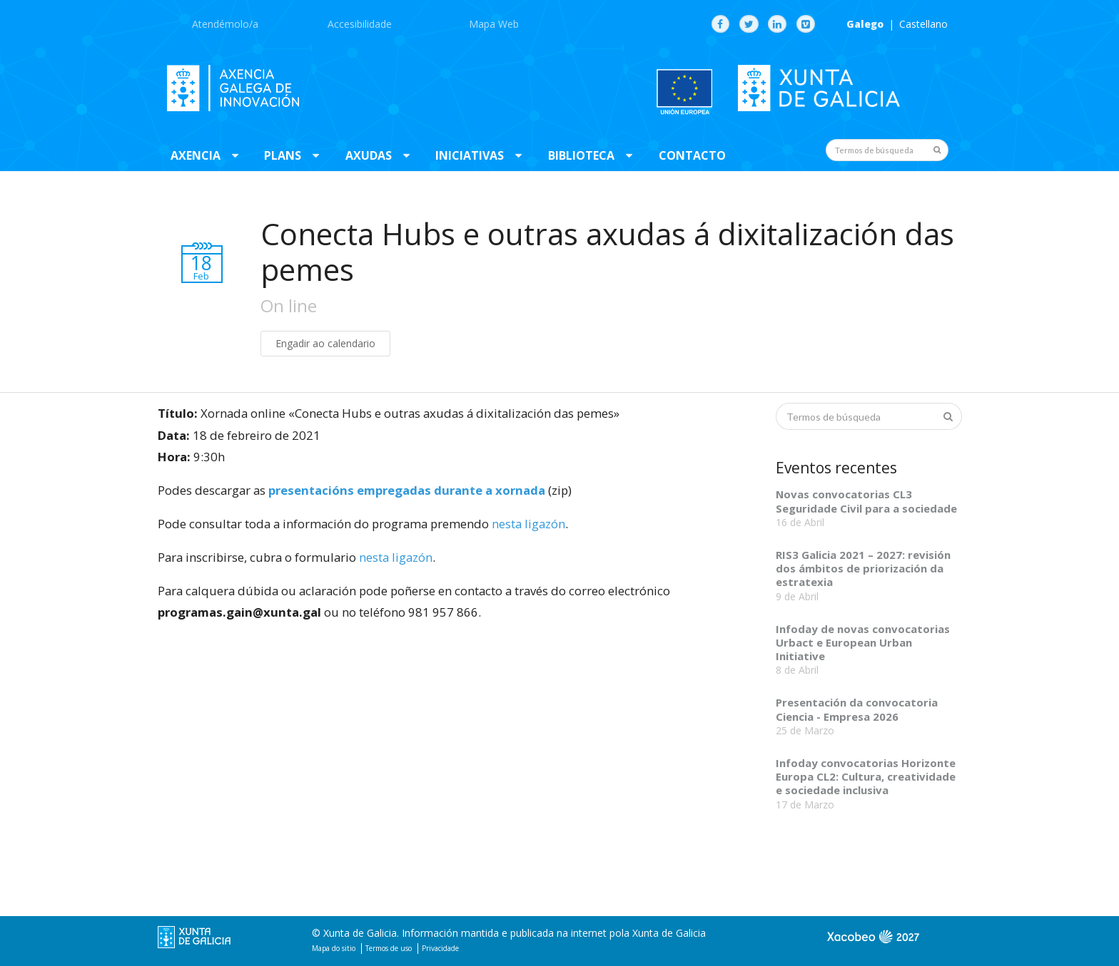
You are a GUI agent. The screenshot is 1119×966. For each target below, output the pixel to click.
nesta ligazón (528, 523)
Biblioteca (581, 155)
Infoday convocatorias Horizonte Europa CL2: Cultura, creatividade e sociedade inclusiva (866, 777)
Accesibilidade (360, 24)
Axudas (368, 155)
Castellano (923, 24)
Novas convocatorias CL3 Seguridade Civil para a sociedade (866, 501)
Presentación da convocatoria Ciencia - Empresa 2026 (857, 709)
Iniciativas (469, 155)
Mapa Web (494, 24)
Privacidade (440, 948)
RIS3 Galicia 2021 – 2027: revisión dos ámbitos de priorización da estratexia (863, 569)
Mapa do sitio (333, 948)
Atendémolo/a (225, 24)
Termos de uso (388, 948)
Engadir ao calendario (325, 343)
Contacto (692, 155)
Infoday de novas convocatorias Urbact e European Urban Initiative (863, 643)
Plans (282, 155)
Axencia (196, 155)
